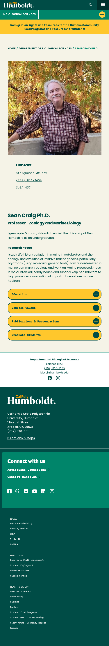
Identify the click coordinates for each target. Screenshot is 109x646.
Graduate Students (26, 335)
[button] (90, 5)
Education (19, 294)
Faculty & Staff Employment (27, 559)
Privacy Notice (19, 528)
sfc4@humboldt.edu (31, 173)
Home (12, 48)
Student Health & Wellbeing (27, 617)
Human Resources (19, 570)
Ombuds (14, 627)
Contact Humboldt (22, 477)
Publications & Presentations (36, 321)
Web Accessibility (21, 523)
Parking (14, 601)
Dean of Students (20, 591)
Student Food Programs (23, 612)
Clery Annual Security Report (28, 622)
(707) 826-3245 (54, 368)
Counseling (16, 596)
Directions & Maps (21, 438)
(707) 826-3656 (29, 180)
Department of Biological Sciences (45, 48)
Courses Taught (24, 308)
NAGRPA (14, 544)
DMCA (12, 533)
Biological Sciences (19, 14)
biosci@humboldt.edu (54, 372)
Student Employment (21, 565)
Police (14, 607)
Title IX (15, 539)
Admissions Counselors (26, 470)
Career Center (18, 575)
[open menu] (103, 5)
